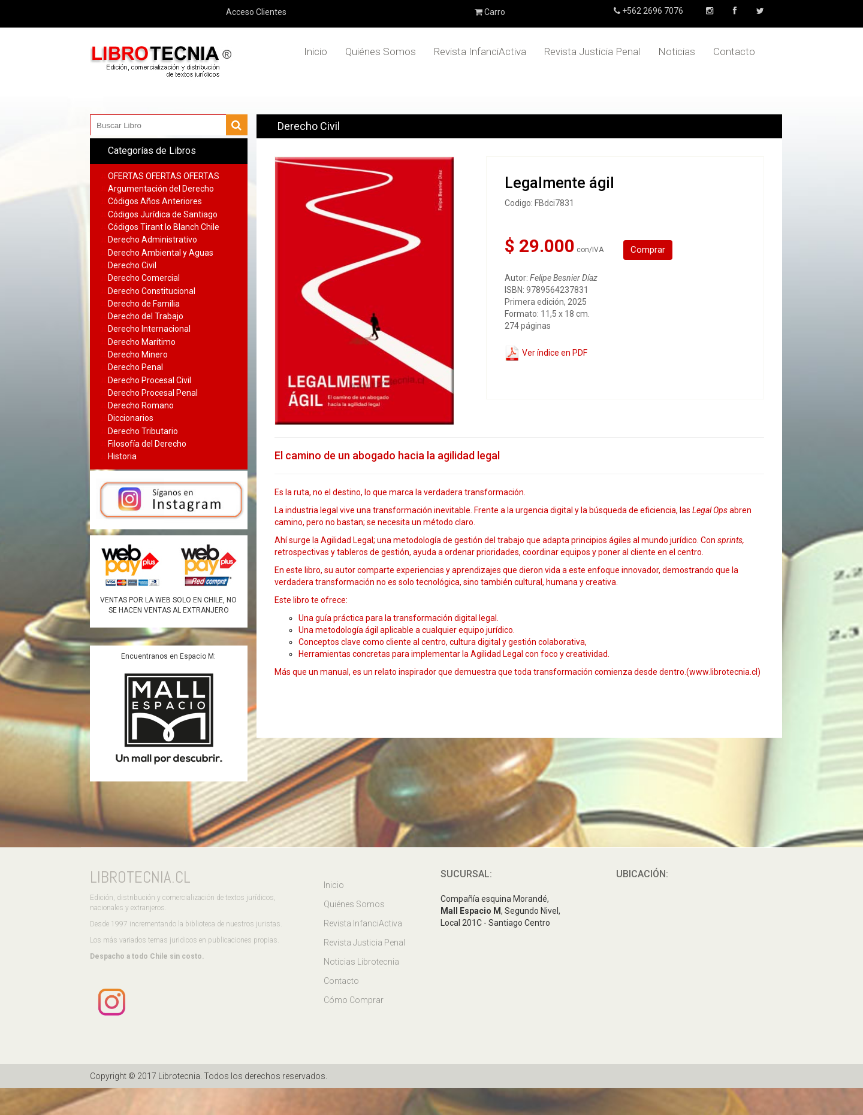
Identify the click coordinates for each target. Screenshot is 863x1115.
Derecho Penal (135, 367)
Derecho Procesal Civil (149, 380)
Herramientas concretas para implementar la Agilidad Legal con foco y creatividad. (453, 654)
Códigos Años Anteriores (155, 201)
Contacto (734, 51)
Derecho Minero (138, 354)
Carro (490, 12)
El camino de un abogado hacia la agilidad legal (387, 455)
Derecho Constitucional (151, 291)
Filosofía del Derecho (147, 444)
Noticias (676, 51)
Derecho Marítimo (142, 342)
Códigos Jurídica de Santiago (163, 214)
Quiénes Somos (380, 51)
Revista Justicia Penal (592, 51)
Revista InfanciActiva (480, 51)
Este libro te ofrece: (311, 600)
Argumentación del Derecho (161, 188)
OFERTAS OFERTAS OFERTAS (163, 176)
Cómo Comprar (354, 1000)
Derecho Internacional (149, 329)
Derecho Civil (132, 265)
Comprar (647, 249)
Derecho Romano (141, 405)
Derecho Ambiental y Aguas (160, 252)
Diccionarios (130, 418)
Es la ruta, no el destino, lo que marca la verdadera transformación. (400, 492)
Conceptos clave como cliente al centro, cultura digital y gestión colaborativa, (442, 642)
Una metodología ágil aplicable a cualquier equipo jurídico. (406, 630)
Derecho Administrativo (152, 239)
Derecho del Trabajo (145, 316)
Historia (122, 456)
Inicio (315, 51)
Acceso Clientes (256, 12)
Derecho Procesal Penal (153, 393)
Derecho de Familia (144, 303)
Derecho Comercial (144, 278)
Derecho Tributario (143, 431)
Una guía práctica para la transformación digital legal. (398, 618)
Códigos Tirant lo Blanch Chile (163, 227)
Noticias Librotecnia (361, 961)
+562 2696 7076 (651, 11)
